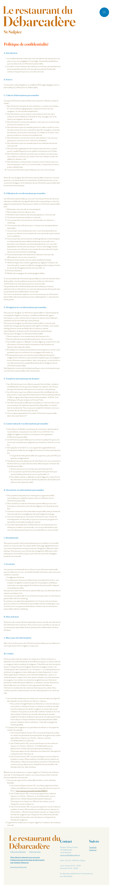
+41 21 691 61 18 (65, 852)
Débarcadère (39, 21)
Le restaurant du (38, 9)
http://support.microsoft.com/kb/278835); (32, 790)
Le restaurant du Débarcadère (34, 842)
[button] (104, 12)
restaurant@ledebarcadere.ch (70, 855)
